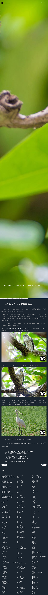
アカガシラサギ (5, 520)
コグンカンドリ (20, 522)
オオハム (3, 592)
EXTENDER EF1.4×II (6, 490)
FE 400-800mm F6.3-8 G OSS (7, 496)
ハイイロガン (34, 492)
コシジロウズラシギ (21, 527)
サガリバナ (19, 545)
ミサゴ (33, 576)
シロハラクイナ (20, 587)
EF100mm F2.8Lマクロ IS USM (8, 478)
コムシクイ (19, 541)
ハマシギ (34, 512)
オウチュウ (4, 571)
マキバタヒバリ (35, 564)
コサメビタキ (19, 525)
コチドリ (18, 530)
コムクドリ (19, 540)
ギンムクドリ (19, 490)
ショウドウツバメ (20, 577)
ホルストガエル (35, 560)
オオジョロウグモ (5, 582)
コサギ (18, 523)
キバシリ (18, 476)
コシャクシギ (19, 528)
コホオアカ (19, 536)
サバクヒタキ (19, 553)
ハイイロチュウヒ (35, 493)
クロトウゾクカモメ (21, 506)
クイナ (18, 491)
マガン (33, 563)
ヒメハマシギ (34, 533)
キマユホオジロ (20, 480)
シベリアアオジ (20, 562)
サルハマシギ (19, 556)
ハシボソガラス (35, 503)
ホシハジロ (34, 553)
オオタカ (3, 586)
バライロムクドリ (35, 517)
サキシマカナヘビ (20, 546)
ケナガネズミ (19, 508)
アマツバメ (4, 536)
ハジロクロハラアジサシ (37, 507)
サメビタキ (19, 555)
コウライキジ (19, 517)
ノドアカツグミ (35, 488)
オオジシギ (4, 579)
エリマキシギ (4, 569)
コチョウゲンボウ (20, 531)
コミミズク (19, 538)
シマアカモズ (19, 571)
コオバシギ (19, 518)
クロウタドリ (19, 498)
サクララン (19, 550)
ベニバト (34, 546)
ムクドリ (34, 591)
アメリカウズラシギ (5, 538)
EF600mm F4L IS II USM (6, 486)
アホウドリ (4, 533)
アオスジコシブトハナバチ (7, 510)
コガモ (18, 520)
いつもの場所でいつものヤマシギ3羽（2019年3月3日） (16, 456)
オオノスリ (4, 588)
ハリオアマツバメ (35, 515)
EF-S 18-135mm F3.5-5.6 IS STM (8, 473)
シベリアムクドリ (20, 569)
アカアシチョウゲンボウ (6, 515)
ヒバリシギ (34, 526)
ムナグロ (34, 593)
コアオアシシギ (20, 511)
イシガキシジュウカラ (6, 547)
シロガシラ (19, 583)
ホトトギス (34, 558)
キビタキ (18, 478)
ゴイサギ (18, 542)
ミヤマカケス (34, 584)
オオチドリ (4, 587)
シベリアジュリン (20, 564)
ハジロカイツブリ (35, 506)
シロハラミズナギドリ (21, 588)
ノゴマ (33, 485)
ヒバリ (33, 525)
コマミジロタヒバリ (21, 537)
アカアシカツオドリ (5, 512)
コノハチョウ (19, 533)
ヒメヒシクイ (34, 535)
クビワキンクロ (20, 495)
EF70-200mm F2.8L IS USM (7, 488)
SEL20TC (3, 502)
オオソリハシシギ (5, 584)
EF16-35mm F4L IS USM (6, 480)
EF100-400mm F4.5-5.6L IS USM (8, 477)
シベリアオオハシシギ (21, 563)
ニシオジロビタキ (35, 476)
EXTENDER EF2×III (5, 492)
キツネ (18, 473)
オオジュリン (4, 581)
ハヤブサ (34, 513)
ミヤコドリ (34, 583)
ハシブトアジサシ (35, 501)
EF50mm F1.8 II (5, 485)
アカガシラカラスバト (6, 518)
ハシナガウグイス (35, 498)
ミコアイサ (34, 574)
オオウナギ (4, 574)
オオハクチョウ (5, 589)
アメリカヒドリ (5, 541)
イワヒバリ (4, 555)
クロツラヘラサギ (24, 437)
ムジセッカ (34, 592)
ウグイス (3, 558)
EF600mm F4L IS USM (6, 487)
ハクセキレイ (34, 497)
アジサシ (3, 530)
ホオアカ (34, 548)
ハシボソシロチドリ (36, 505)
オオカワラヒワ (5, 576)
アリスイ (3, 543)
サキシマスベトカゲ (21, 547)
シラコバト (19, 579)
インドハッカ (4, 557)
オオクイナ (4, 577)
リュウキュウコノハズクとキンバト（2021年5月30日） (16, 459)
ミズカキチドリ (35, 577)
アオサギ (3, 506)
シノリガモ (19, 561)
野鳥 (45, 442)
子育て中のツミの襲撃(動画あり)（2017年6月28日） (15, 452)
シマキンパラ (19, 574)
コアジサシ (19, 512)
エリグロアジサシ (5, 568)
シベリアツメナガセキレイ (22, 566)
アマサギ (3, 535)
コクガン (18, 521)
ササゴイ (18, 551)
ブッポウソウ (34, 540)
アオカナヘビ (4, 505)
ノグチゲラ (34, 482)
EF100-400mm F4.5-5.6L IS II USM (8, 476)
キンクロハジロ (20, 485)
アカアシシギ (4, 513)
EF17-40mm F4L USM (6, 481)
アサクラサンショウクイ (6, 528)
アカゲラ (3, 521)
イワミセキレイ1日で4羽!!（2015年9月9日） (13, 457)
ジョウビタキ (19, 592)
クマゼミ (18, 496)
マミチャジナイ (35, 573)
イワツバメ (4, 553)
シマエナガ (19, 573)
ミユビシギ (34, 589)
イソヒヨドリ (4, 551)
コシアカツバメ (20, 526)
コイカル (18, 515)
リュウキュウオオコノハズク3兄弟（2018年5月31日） (15, 461)
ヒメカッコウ (34, 531)
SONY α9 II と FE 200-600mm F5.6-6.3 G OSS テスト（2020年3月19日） (19, 451)
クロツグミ (19, 502)
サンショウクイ (20, 558)
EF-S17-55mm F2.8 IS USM (7, 475)
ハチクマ (34, 510)
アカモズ (3, 527)
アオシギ (3, 507)
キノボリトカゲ (20, 475)
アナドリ (3, 532)
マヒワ (33, 568)
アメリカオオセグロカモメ (7, 540)
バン (33, 518)
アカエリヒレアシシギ (6, 516)
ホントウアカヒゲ (35, 561)
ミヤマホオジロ (35, 588)
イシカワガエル (5, 546)
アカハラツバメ (5, 526)
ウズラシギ (4, 560)
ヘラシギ (34, 543)
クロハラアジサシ (20, 507)
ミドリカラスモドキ (36, 579)
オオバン (3, 593)
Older (44, 464)
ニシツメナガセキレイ (36, 478)
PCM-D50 (3, 498)
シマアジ (18, 572)
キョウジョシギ (20, 482)
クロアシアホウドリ (21, 497)
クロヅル (18, 505)
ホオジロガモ (34, 551)
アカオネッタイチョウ (6, 517)
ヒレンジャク (34, 537)
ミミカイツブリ (35, 582)
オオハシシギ (4, 591)
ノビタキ (34, 490)
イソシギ (3, 550)
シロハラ (18, 586)
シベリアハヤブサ (20, 568)
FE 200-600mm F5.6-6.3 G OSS (19, 443)
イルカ (3, 552)
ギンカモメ (19, 488)
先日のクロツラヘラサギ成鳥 (17, 328)
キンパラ (18, 487)
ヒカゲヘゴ (34, 520)
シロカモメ (19, 582)
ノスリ (33, 487)
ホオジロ (34, 550)
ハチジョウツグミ (35, 511)
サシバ (18, 552)
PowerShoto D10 (5, 500)
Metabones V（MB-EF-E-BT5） (8, 497)
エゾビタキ (4, 566)
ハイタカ (34, 495)
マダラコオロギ (35, 566)
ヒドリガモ (34, 523)
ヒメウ (33, 530)
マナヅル (34, 567)
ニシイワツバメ (35, 475)
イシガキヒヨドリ (5, 548)
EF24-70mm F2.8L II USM (7, 482)
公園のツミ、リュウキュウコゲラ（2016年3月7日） (15, 449)
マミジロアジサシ (35, 569)
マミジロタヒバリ (35, 571)
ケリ (18, 510)
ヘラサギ (34, 542)
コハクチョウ (19, 535)
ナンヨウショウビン (36, 473)
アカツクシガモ (5, 522)
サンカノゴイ (19, 557)
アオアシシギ (4, 503)
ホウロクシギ (34, 547)
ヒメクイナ (34, 532)
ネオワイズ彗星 (35, 481)
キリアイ (18, 483)
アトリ (3, 531)
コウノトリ (19, 516)
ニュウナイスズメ (35, 480)
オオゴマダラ (4, 578)
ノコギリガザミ (35, 483)
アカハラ (3, 523)
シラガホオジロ (20, 578)
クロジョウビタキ (20, 501)
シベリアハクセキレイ (21, 567)
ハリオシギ (34, 516)
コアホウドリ (19, 513)
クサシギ (18, 493)
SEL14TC (28, 443)
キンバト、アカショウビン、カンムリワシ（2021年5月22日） (17, 458)
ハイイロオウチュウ (36, 491)
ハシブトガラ (34, 502)
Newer (4, 464)
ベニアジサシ (34, 545)
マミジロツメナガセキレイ (37, 572)
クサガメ (18, 492)
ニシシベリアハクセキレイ (37, 477)
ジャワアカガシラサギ (21, 591)
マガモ (33, 562)
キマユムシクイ (20, 481)
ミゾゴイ (34, 578)
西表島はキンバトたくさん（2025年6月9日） (14, 454)
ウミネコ (3, 564)
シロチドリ (19, 584)
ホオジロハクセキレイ (36, 552)
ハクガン (34, 496)
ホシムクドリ (34, 555)
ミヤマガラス (34, 586)
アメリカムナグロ (5, 542)
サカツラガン (19, 543)
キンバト (18, 486)
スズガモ (18, 593)
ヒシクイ (34, 521)
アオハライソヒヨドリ (6, 511)
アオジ (3, 508)
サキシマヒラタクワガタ (21, 548)
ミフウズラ (34, 581)
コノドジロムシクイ (21, 532)
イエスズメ (4, 545)
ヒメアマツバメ (35, 528)
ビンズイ (34, 538)
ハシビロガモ (34, 500)
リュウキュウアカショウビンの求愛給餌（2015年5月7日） (16, 453)
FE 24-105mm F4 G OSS (6, 495)
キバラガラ (19, 477)
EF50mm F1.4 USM (5, 483)
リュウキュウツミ (24, 362)
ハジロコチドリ (35, 508)
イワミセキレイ (5, 556)
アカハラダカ (4, 525)
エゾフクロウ (4, 567)
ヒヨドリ (34, 536)
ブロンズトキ (34, 541)
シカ (18, 560)
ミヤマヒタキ (34, 587)
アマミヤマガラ (5, 537)
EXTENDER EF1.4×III (6, 491)
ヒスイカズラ (34, 522)
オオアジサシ (4, 573)
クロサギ (18, 500)
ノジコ (33, 486)
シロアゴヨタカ (20, 581)
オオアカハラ (4, 572)
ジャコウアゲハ (20, 589)
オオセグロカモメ (5, 583)
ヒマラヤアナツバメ (36, 527)
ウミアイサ (4, 561)
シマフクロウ (19, 576)
